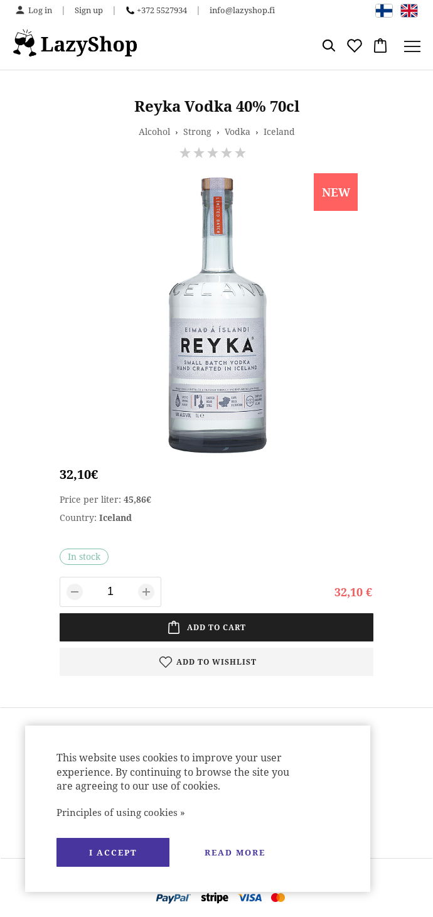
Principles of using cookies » (120, 812)
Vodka (237, 131)
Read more (235, 852)
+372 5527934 (162, 10)
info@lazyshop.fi (242, 10)
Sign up (89, 10)
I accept (113, 852)
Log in (40, 10)
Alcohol (154, 131)
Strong (197, 131)
